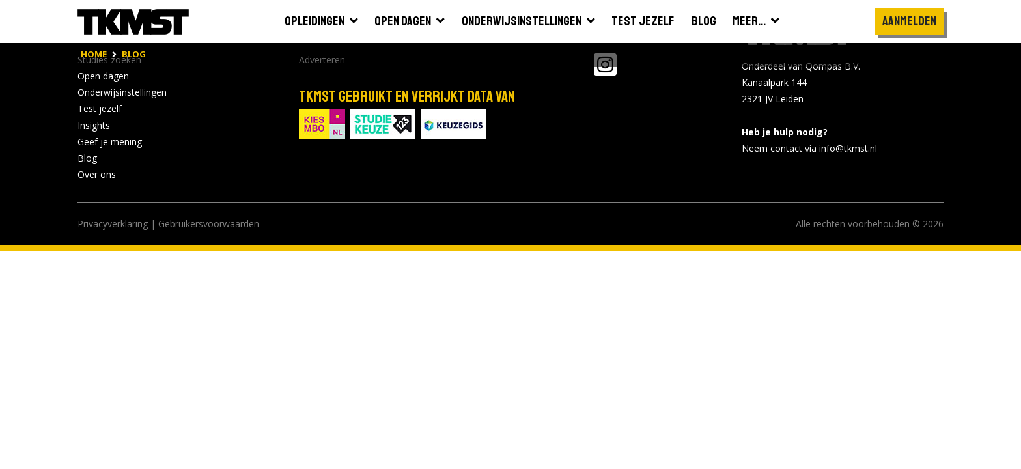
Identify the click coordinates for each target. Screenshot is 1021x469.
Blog (87, 158)
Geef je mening (109, 141)
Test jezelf (99, 108)
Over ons (96, 174)
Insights (93, 125)
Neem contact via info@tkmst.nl (809, 148)
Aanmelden (909, 21)
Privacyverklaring (112, 224)
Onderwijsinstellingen (122, 92)
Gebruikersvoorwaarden (208, 224)
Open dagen (103, 76)
